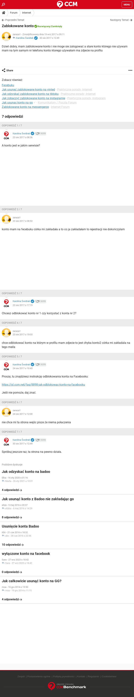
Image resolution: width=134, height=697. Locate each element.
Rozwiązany (44, 26)
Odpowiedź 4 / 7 (12, 322)
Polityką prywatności (64, 676)
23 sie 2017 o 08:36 (22, 137)
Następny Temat (119, 19)
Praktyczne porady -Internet (74, 89)
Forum (13, 12)
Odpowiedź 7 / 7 (12, 431)
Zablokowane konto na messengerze (25, 107)
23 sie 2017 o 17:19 (22, 305)
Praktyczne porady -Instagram (86, 98)
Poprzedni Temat (14, 19)
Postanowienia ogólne (38, 676)
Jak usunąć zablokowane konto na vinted (28, 89)
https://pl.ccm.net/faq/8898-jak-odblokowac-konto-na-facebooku (43, 384)
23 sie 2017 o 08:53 (22, 221)
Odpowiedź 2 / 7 (12, 209)
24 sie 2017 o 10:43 (22, 368)
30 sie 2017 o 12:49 (49, 38)
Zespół (20, 676)
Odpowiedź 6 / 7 (12, 402)
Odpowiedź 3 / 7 (12, 293)
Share (9, 70)
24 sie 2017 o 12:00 (22, 414)
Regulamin (93, 676)
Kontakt (81, 676)
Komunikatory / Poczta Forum (57, 102)
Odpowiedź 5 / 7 (12, 356)
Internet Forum (60, 107)
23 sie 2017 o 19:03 (22, 334)
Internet (26, 12)
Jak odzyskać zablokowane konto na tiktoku (30, 94)
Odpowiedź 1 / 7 (12, 125)
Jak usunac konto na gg (17, 102)
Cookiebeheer (109, 676)
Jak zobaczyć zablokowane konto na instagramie (33, 98)
